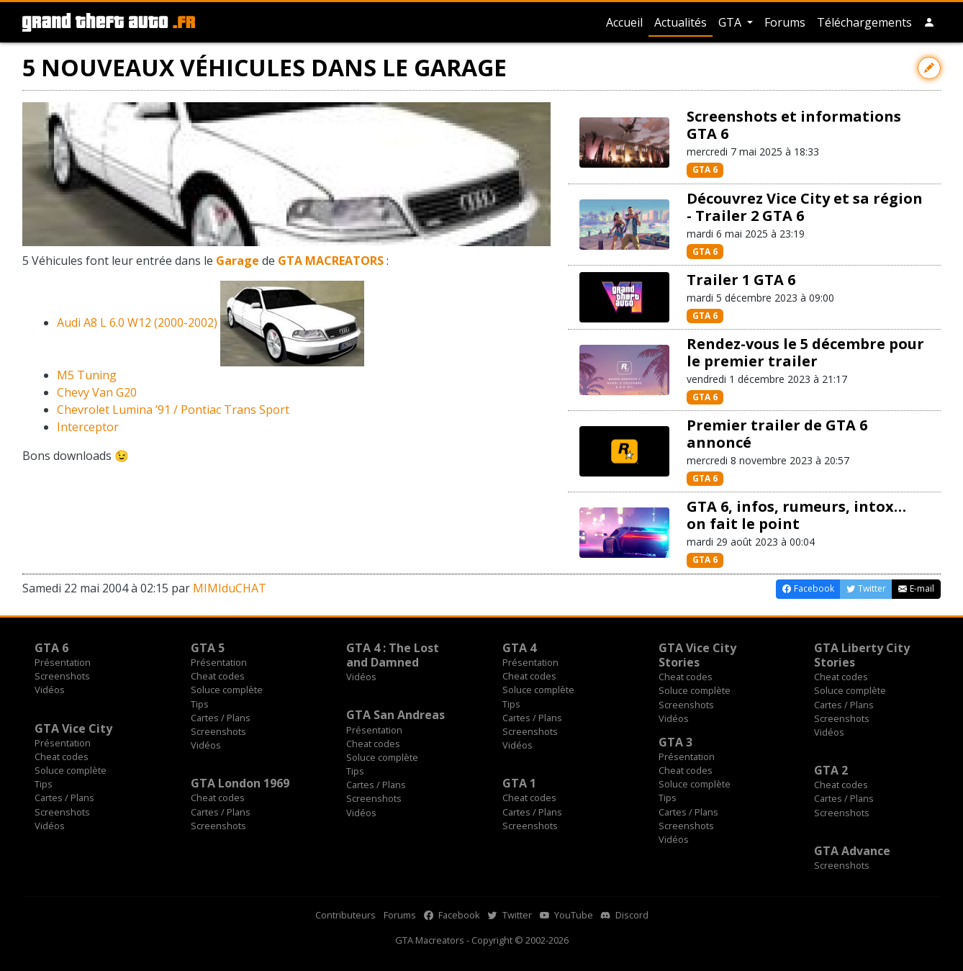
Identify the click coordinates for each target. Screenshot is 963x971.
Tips (200, 703)
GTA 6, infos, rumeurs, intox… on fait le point (796, 515)
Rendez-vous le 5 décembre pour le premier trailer (805, 352)
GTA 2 (831, 770)
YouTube (566, 914)
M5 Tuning (87, 375)
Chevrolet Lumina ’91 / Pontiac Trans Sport (173, 409)
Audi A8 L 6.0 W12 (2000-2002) (137, 322)
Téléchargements (864, 22)
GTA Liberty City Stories (862, 655)
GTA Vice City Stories (697, 655)
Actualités (680, 22)
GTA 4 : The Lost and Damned (392, 655)
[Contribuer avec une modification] (929, 68)
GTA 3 (675, 742)
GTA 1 (519, 783)
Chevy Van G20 (97, 392)
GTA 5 (208, 648)
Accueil (624, 22)
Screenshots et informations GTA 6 (794, 125)
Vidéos (50, 689)
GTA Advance (852, 851)
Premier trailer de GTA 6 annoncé (777, 433)
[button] (929, 22)
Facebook (452, 914)
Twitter (510, 914)
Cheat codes (218, 675)
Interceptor (88, 427)
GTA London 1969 (240, 783)
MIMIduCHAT (229, 588)
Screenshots (62, 675)
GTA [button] (731, 22)
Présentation (63, 662)
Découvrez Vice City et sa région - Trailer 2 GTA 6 (805, 207)
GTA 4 (519, 648)
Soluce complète (227, 689)
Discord (624, 914)
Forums (784, 22)
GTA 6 (705, 169)
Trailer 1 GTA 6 (741, 279)
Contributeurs (345, 914)
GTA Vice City (73, 728)
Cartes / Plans (220, 717)
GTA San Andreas (395, 715)
